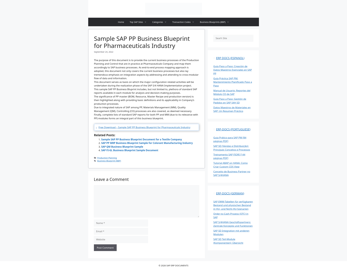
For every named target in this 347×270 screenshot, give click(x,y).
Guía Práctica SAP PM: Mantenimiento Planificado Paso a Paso (232, 82)
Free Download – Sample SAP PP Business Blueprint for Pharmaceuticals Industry (144, 127)
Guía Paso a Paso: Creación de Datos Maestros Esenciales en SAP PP (232, 70)
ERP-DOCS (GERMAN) (230, 193)
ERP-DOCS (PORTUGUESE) (233, 129)
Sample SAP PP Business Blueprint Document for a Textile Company (141, 139)
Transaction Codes (184, 22)
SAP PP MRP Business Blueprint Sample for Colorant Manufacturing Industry (147, 143)
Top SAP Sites (139, 22)
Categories (160, 22)
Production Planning (107, 157)
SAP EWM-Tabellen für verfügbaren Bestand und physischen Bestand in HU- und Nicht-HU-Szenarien (233, 205)
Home (121, 22)
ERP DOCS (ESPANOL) (230, 58)
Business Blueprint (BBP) (109, 160)
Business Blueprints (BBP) (216, 22)
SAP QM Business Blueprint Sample (122, 146)
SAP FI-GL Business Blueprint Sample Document (129, 150)
